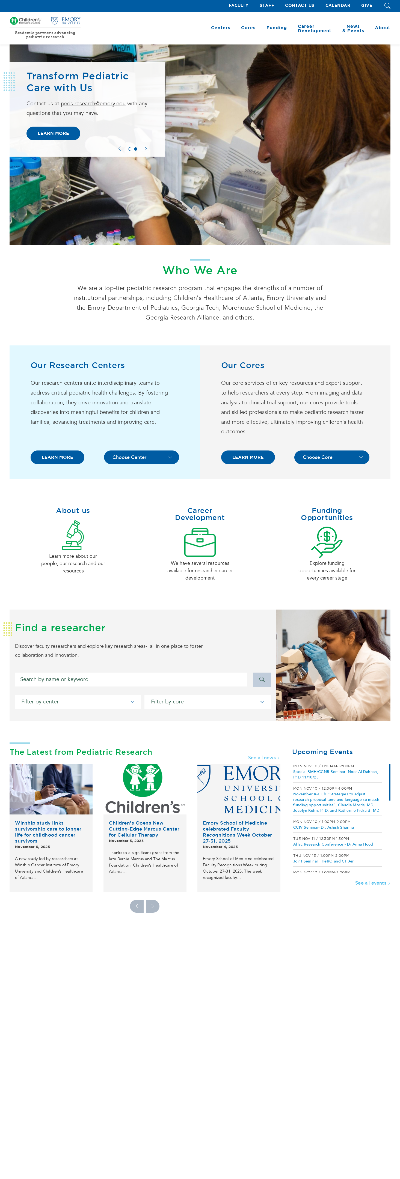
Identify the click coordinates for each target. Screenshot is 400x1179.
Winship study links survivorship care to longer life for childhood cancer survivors (48, 832)
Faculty (239, 5)
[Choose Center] (141, 457)
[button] (387, 6)
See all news (264, 758)
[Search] (131, 679)
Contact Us (300, 5)
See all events (372, 883)
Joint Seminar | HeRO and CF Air (323, 861)
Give (366, 5)
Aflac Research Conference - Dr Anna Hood (333, 844)
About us (73, 510)
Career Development (200, 514)
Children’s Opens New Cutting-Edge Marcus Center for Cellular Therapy (144, 829)
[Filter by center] (78, 702)
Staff (267, 5)
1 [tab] (129, 149)
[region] (341, 818)
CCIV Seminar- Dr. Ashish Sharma (323, 827)
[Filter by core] (207, 702)
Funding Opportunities (327, 514)
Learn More (53, 133)
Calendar (338, 5)
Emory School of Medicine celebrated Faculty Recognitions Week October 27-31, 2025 (237, 832)
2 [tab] (135, 149)
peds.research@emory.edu (93, 103)
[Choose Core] (331, 457)
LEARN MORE (57, 457)
